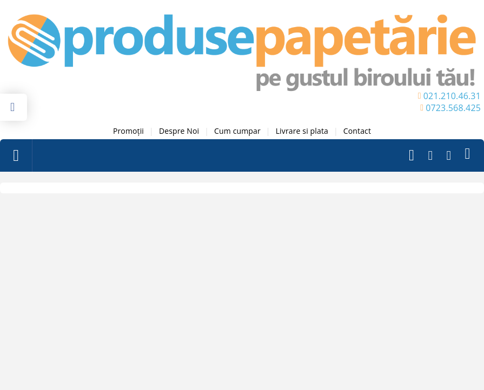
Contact (357, 131)
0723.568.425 (453, 108)
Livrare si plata (302, 131)
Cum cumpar (237, 131)
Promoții (128, 131)
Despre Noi (179, 131)
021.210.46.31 (452, 96)
